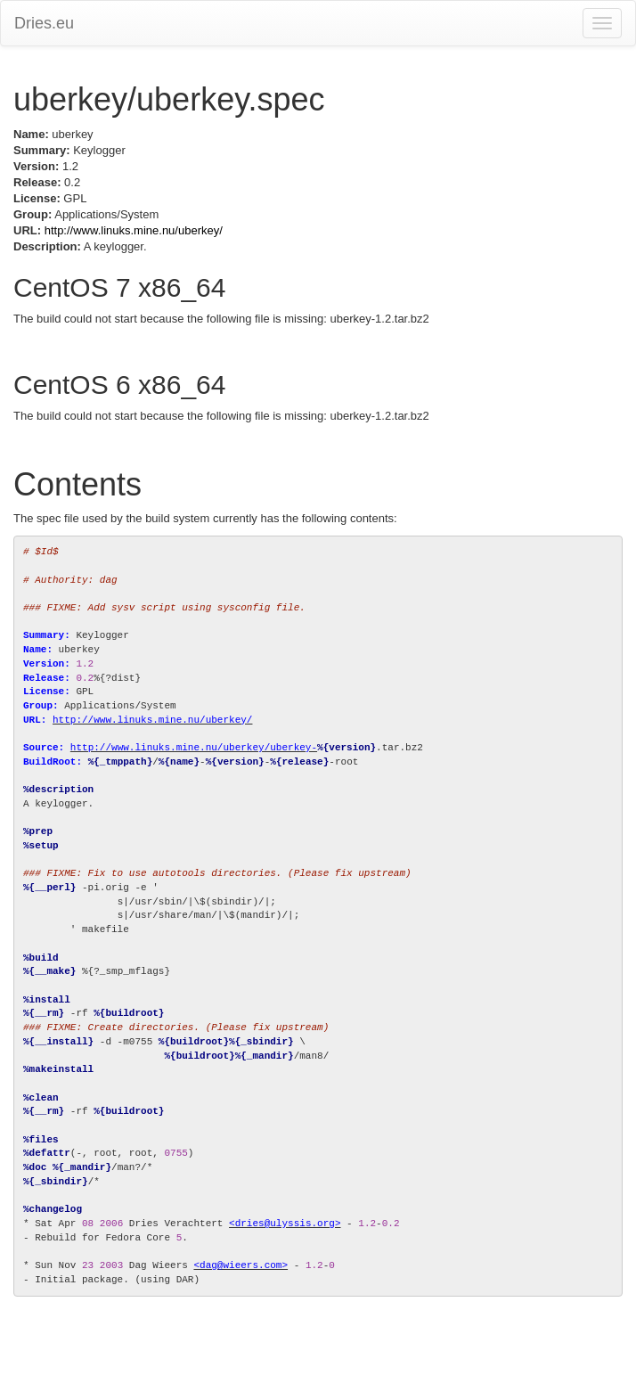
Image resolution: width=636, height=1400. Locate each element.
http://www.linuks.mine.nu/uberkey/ (134, 230)
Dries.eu (44, 23)
